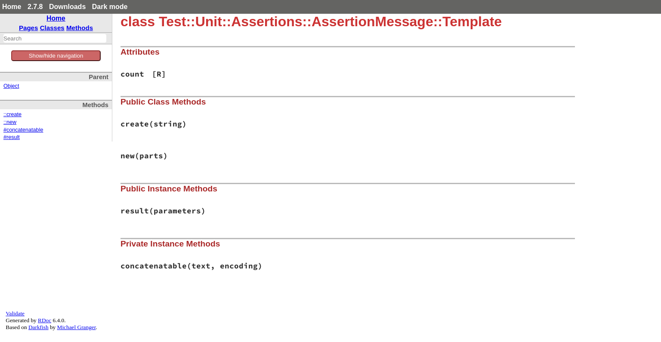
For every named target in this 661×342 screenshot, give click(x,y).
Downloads (67, 6)
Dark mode (110, 6)
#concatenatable (23, 130)
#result (11, 137)
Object (11, 86)
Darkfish (38, 327)
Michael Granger (76, 327)
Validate (15, 313)
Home (11, 6)
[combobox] (54, 38)
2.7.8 (35, 6)
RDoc (44, 320)
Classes (52, 27)
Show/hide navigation (56, 55)
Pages (28, 27)
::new (9, 122)
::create (12, 114)
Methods (79, 27)
